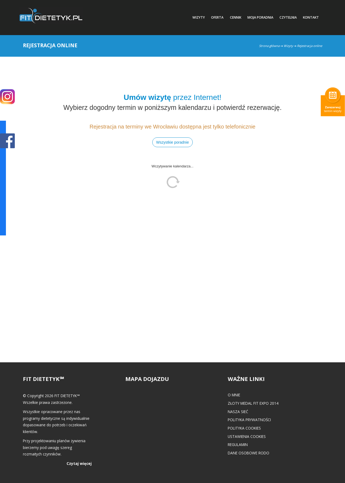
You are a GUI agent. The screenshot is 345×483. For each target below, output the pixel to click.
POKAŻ (7, 141)
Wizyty (288, 46)
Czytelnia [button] (288, 17)
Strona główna (269, 46)
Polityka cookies (244, 428)
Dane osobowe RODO (248, 452)
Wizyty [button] (198, 17)
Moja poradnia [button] (260, 17)
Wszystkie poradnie (172, 142)
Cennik (235, 17)
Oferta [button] (217, 17)
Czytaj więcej (79, 463)
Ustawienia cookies (247, 436)
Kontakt (311, 17)
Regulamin (238, 444)
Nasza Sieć (238, 411)
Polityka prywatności (249, 419)
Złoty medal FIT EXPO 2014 (253, 403)
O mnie (234, 394)
